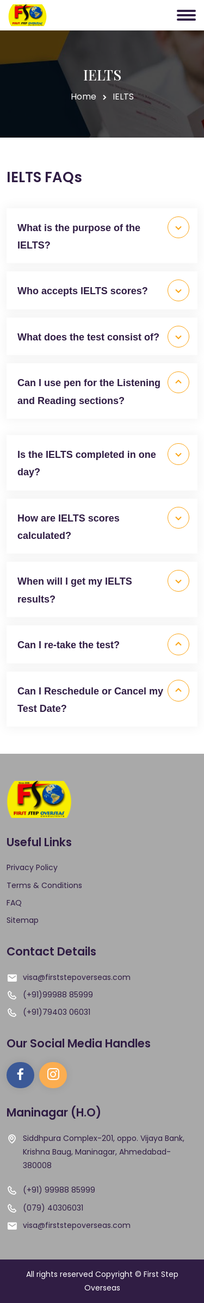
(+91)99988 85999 (58, 994)
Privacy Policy (32, 867)
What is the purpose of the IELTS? (103, 233)
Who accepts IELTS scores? (103, 290)
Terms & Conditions (44, 885)
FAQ (14, 902)
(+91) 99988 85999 (59, 1189)
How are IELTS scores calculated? (103, 524)
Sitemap (23, 920)
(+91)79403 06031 (56, 1012)
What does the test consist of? (103, 337)
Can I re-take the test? (103, 644)
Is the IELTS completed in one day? (103, 460)
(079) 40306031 (53, 1207)
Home (83, 96)
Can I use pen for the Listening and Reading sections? (103, 388)
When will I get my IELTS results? (103, 587)
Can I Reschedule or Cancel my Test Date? (103, 697)
